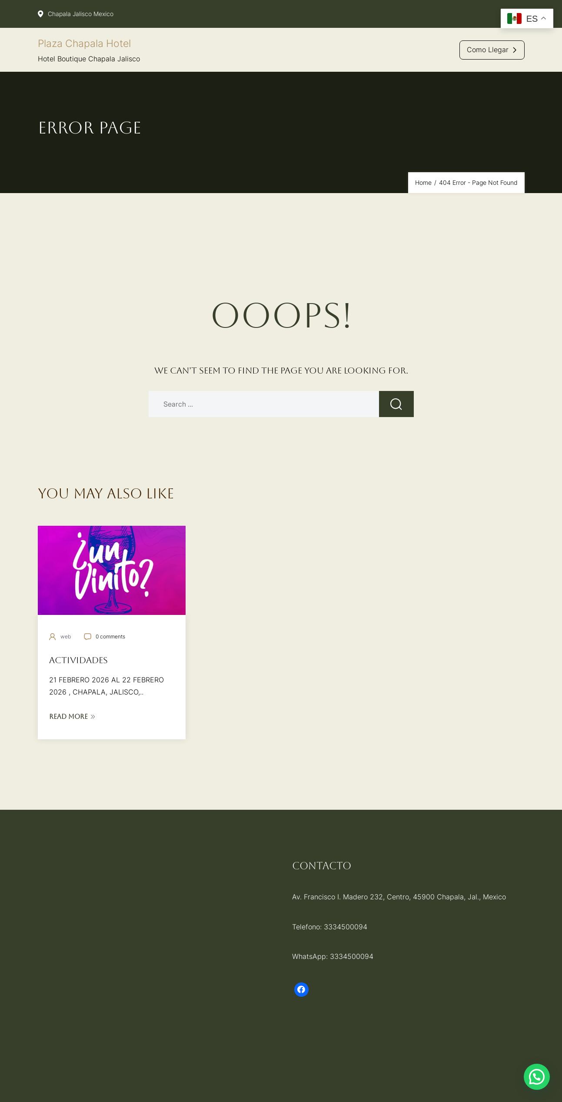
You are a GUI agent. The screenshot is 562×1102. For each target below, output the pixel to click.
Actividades (78, 660)
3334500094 (345, 926)
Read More (72, 716)
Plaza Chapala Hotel (84, 43)
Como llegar (488, 49)
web (65, 636)
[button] (537, 1077)
